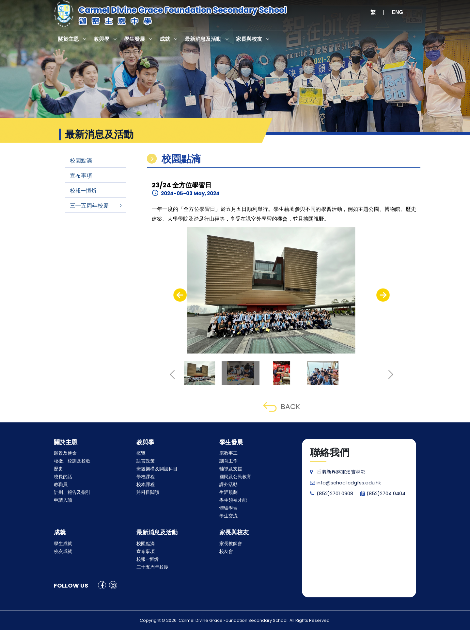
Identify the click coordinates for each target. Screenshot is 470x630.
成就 (165, 39)
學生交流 (228, 515)
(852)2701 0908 (331, 493)
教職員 (61, 484)
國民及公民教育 (235, 476)
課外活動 (228, 484)
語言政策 (145, 461)
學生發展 (134, 39)
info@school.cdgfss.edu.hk (345, 482)
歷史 (58, 468)
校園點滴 (81, 161)
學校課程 (145, 476)
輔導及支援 (230, 468)
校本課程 (145, 484)
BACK (281, 407)
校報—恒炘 (83, 191)
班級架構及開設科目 (157, 468)
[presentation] (180, 295)
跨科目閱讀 (147, 492)
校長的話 (63, 476)
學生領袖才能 (233, 500)
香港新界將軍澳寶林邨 (338, 471)
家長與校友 (249, 39)
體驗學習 (228, 508)
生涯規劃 (228, 492)
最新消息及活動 (203, 39)
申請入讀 (63, 500)
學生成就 (63, 543)
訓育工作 (228, 461)
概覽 (141, 453)
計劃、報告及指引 (72, 492)
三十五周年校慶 (89, 206)
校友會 (226, 551)
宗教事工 (228, 453)
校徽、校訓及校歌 (72, 461)
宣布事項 (81, 176)
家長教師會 (230, 543)
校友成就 (63, 551)
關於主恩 (68, 39)
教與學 (101, 39)
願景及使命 (65, 453)
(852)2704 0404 (382, 493)
